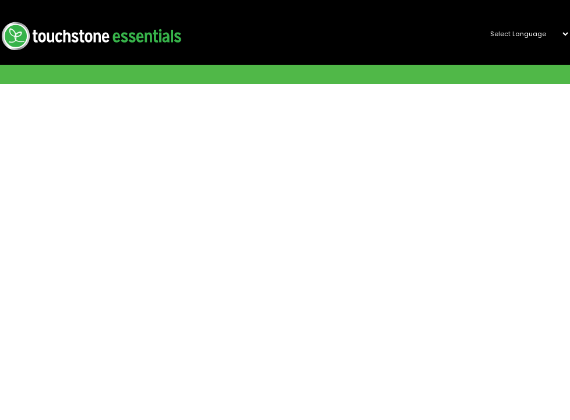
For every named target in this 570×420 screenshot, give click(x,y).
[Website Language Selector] (524, 34)
